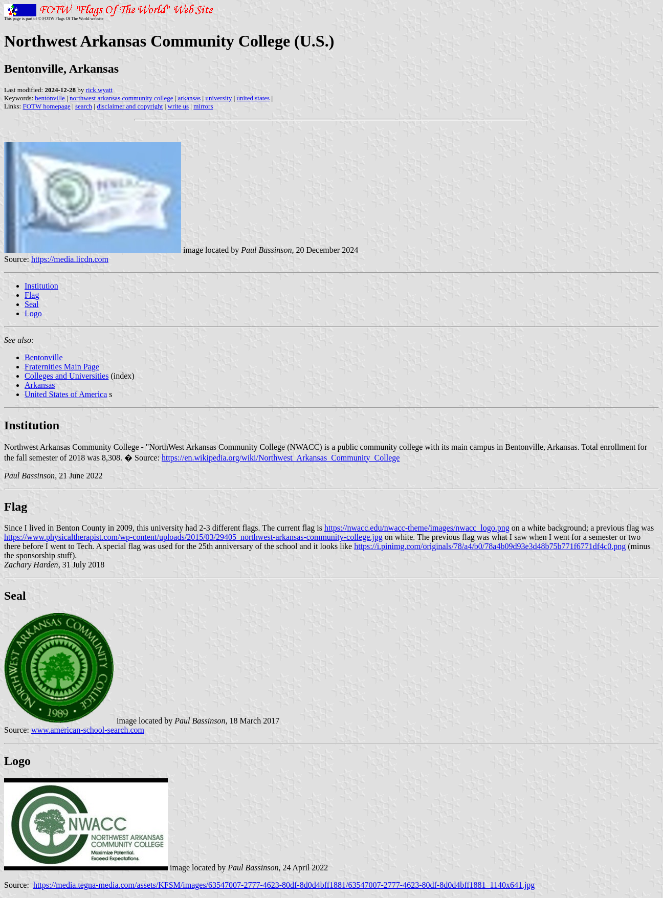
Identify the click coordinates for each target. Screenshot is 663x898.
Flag (32, 295)
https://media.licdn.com (69, 259)
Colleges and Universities (66, 375)
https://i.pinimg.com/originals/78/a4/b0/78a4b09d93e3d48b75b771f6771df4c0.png (490, 546)
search (83, 106)
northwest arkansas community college (121, 98)
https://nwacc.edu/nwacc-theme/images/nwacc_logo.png (417, 527)
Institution (41, 285)
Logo (33, 313)
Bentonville (44, 357)
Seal (32, 304)
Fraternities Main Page (62, 366)
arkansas (189, 98)
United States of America (66, 394)
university (218, 98)
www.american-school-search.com (87, 730)
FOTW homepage (46, 106)
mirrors (203, 106)
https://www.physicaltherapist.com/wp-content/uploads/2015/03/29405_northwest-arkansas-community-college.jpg (193, 537)
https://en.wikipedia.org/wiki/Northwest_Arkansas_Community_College (281, 457)
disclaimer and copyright (130, 106)
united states (253, 98)
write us (178, 106)
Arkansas (40, 385)
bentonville (50, 98)
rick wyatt (99, 90)
